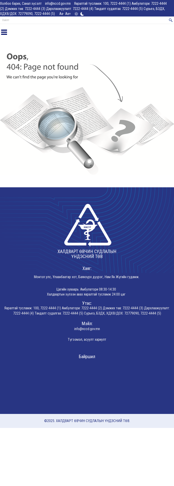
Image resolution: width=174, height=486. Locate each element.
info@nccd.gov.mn (58, 3)
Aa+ (68, 14)
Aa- (61, 14)
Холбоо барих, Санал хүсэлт (21, 3)
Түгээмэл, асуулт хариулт (87, 339)
